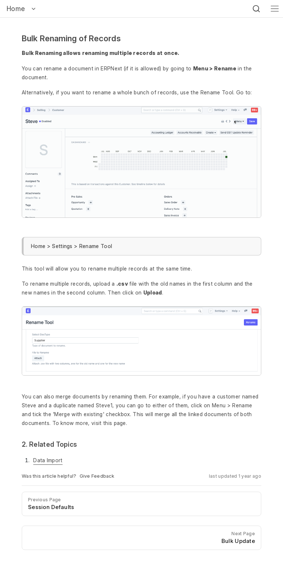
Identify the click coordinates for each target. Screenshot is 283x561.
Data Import (48, 460)
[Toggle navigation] (274, 8)
